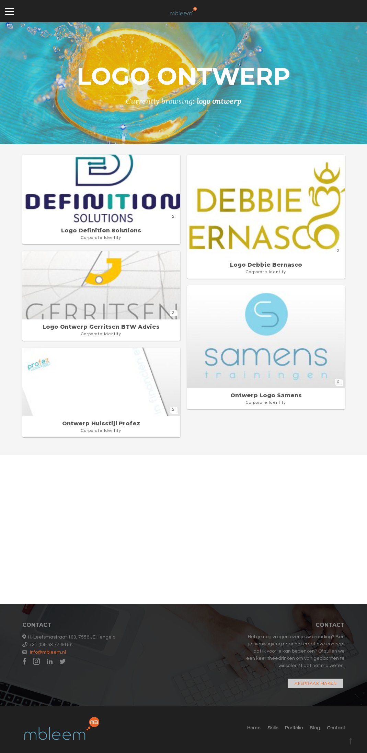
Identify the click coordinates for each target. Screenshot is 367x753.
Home (254, 728)
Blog (315, 728)
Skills (272, 728)
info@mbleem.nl (48, 652)
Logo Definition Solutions (101, 230)
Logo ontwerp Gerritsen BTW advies (101, 327)
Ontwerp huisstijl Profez (101, 423)
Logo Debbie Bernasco (266, 265)
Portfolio (294, 728)
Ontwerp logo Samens (266, 395)
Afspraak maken (315, 683)
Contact (336, 728)
